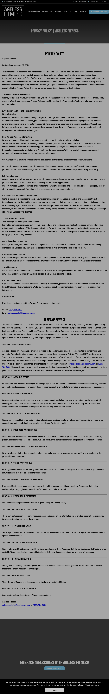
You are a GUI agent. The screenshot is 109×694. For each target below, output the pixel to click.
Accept (54, 690)
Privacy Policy (84, 685)
